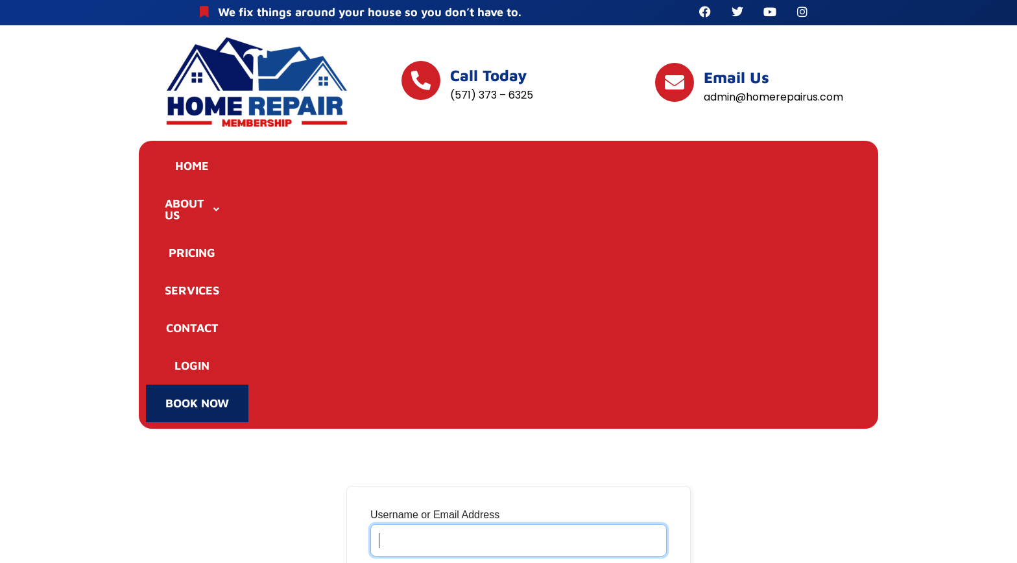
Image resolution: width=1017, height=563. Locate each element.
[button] (300, 168)
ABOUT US (300, 167)
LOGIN (701, 167)
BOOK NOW (801, 169)
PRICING (407, 167)
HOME (200, 167)
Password (393, 345)
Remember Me (414, 405)
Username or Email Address (434, 285)
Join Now (393, 493)
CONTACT (608, 167)
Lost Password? (463, 493)
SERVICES (506, 167)
